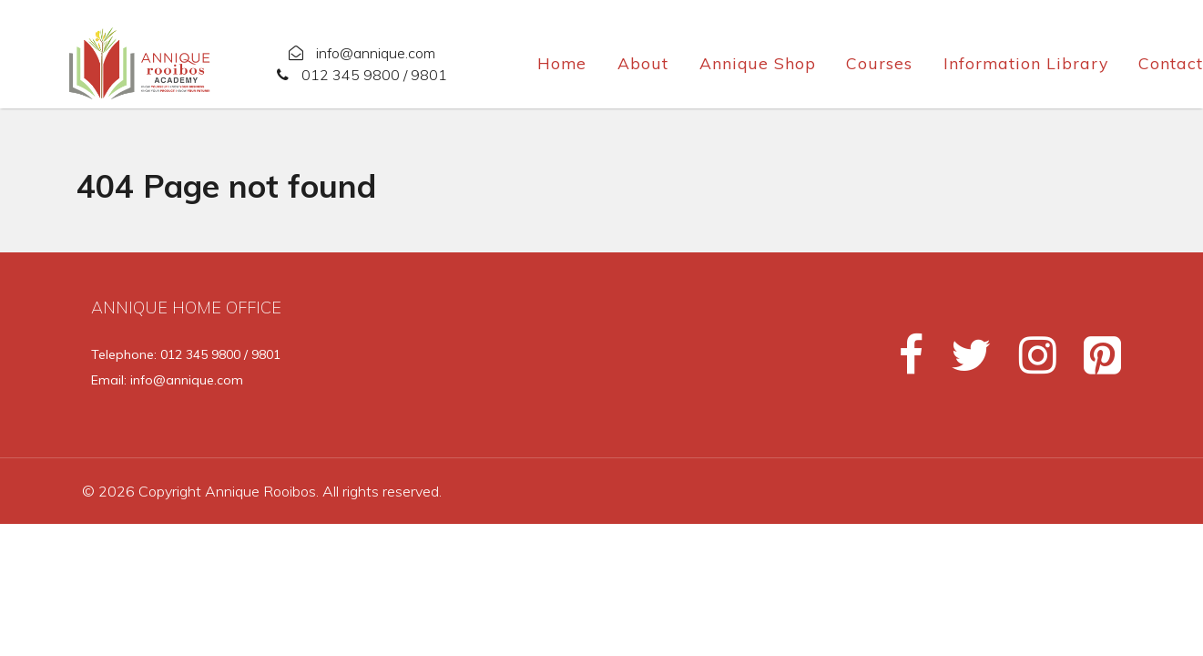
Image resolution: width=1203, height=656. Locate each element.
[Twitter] (963, 362)
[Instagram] (1029, 362)
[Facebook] (903, 362)
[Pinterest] (1091, 362)
